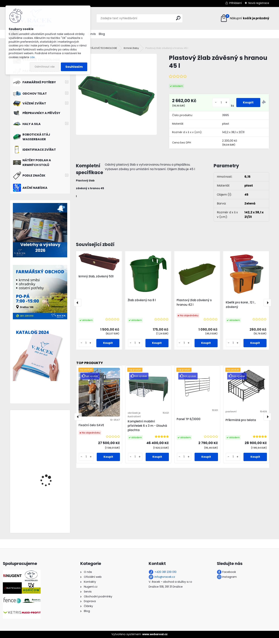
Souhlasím (74, 67)
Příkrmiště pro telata (241, 420)
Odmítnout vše (45, 67)
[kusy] (220, 102)
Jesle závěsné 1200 (47, 428)
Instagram (229, 577)
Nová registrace (258, 3)
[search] (178, 18)
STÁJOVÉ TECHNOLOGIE (103, 48)
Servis (91, 34)
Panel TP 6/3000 (188, 419)
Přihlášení (235, 3)
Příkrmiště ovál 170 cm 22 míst (50, 465)
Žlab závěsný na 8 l (142, 300)
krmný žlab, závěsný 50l (96, 276)
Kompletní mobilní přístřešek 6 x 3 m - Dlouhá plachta (147, 425)
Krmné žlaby (131, 48)
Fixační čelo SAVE (91, 425)
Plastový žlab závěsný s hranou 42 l (194, 302)
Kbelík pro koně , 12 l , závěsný (240, 304)
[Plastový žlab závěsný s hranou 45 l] (116, 94)
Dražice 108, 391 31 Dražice (166, 587)
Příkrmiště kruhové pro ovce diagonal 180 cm (50, 505)
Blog (102, 34)
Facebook (229, 572)
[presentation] (77, 302)
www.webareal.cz (155, 634)
